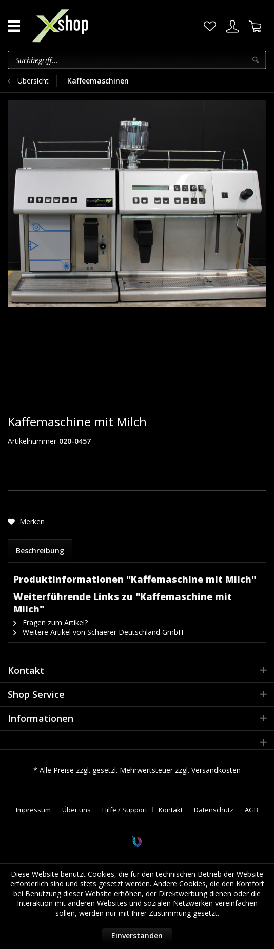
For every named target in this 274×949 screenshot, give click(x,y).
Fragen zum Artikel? (50, 622)
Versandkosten (216, 770)
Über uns (76, 809)
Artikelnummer (32, 441)
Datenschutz (213, 809)
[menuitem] (210, 26)
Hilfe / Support (124, 809)
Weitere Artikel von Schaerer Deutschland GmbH (98, 632)
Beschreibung (40, 550)
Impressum (33, 809)
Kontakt (171, 809)
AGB (251, 809)
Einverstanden (137, 935)
